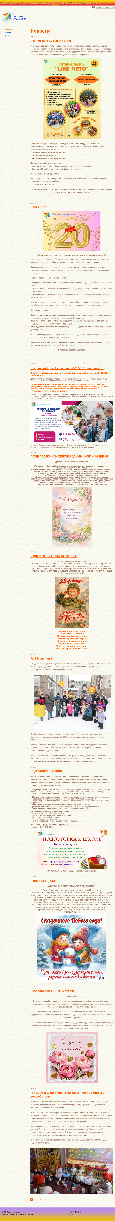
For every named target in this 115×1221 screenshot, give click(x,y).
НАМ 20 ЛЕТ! (39, 207)
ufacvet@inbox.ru (74, 1214)
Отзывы (8, 32)
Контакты (97, 3)
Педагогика (45, 3)
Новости (55, 3)
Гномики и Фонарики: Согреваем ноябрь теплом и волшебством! (67, 1094)
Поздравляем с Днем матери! (52, 991)
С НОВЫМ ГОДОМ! (43, 881)
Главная (4, 3)
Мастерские (34, 3)
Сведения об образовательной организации (76, 3)
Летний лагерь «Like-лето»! (50, 41)
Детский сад (14, 3)
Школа (24, 3)
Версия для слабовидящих (103, 8)
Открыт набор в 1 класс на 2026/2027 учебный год (67, 368)
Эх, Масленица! (41, 658)
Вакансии (8, 36)
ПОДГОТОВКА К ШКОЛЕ (46, 771)
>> (53, 1199)
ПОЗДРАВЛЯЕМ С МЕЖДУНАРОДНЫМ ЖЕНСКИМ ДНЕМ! (69, 456)
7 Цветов (15, 17)
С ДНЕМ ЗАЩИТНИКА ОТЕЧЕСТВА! (53, 556)
